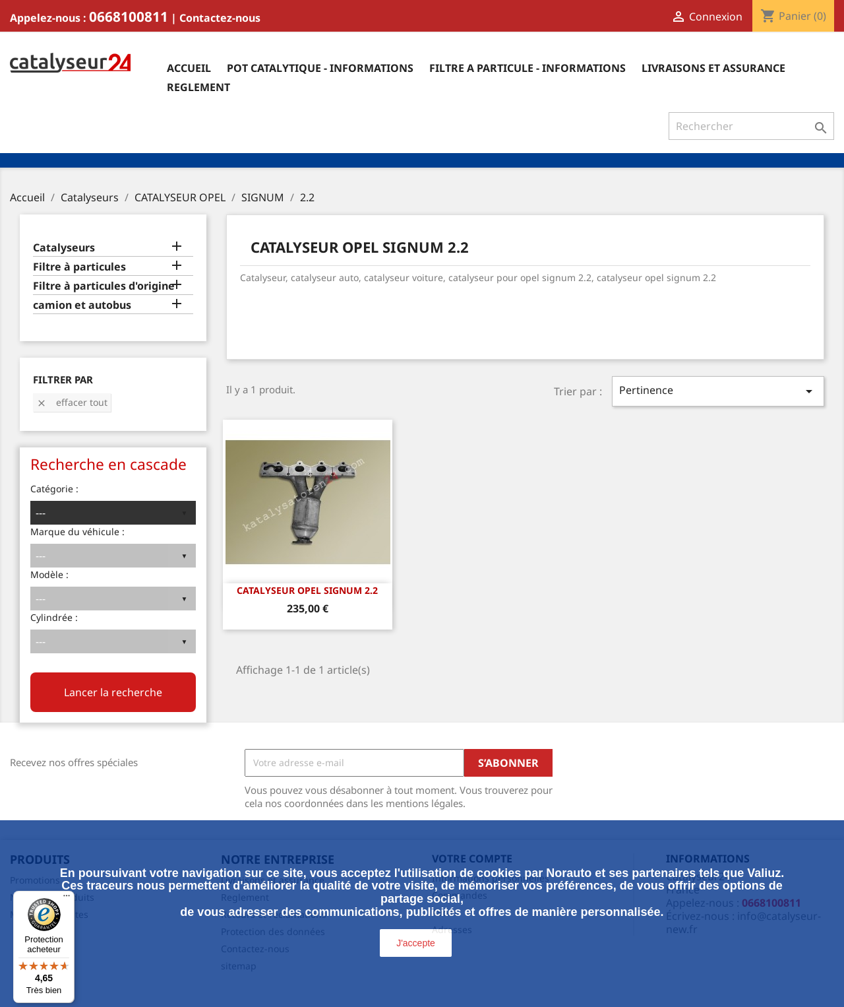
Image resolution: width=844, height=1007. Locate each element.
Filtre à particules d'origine (104, 286)
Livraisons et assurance (713, 68)
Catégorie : (54, 488)
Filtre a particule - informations (527, 68)
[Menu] (67, 899)
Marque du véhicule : (77, 531)
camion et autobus (82, 305)
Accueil (189, 68)
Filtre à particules (79, 267)
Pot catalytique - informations (320, 68)
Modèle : (49, 574)
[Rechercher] (751, 126)
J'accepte (415, 943)
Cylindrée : (54, 617)
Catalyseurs (64, 248)
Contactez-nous (219, 18)
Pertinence (718, 391)
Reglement (198, 87)
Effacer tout (71, 402)
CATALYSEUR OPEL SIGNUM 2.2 (307, 590)
